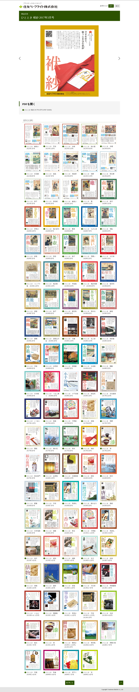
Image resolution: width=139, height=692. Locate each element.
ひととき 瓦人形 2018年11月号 (90, 340)
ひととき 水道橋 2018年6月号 (90, 367)
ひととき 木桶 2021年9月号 (108, 147)
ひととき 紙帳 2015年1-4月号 (69, 559)
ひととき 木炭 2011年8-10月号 (107, 614)
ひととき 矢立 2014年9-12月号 (88, 559)
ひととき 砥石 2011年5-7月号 (32, 644)
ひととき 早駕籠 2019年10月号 (71, 285)
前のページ (20, 58)
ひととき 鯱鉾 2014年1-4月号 (51, 587)
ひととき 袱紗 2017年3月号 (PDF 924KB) (38, 110)
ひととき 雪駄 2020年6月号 (108, 230)
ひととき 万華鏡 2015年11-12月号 (89, 532)
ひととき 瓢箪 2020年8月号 (70, 230)
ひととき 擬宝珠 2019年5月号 (71, 312)
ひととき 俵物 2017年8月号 (88, 422)
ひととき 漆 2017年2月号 (106, 450)
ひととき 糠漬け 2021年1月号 (71, 202)
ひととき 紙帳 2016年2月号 (51, 532)
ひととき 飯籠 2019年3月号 (108, 312)
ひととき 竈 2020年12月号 (89, 202)
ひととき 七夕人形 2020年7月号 (90, 230)
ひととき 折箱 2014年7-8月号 (107, 559)
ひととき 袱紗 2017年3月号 (88, 450)
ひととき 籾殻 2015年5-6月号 (51, 559)
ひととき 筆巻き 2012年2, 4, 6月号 (70, 614)
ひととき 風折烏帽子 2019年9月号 (90, 285)
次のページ (119, 58)
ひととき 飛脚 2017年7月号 (107, 422)
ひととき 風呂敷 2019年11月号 (52, 285)
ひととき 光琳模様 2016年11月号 (71, 477)
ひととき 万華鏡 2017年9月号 (70, 422)
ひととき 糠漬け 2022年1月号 (33, 148)
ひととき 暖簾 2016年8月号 (32, 504)
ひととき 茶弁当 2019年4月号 (90, 312)
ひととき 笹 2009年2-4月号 (88, 673)
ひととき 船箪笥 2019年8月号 (109, 285)
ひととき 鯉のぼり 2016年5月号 (90, 504)
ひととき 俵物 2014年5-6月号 (32, 587)
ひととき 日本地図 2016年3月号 (33, 532)
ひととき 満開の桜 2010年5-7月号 (109, 644)
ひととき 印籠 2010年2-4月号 (32, 673)
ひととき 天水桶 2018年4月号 (33, 395)
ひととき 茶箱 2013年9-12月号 (69, 587)
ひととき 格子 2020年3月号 (70, 257)
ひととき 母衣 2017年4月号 (69, 450)
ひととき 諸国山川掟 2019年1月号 (52, 340)
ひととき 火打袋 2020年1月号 (109, 257)
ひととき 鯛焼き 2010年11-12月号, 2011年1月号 (70, 645)
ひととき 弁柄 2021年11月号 (70, 148)
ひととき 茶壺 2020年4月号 (52, 257)
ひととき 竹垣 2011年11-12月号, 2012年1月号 (89, 615)
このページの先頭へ (121, 683)
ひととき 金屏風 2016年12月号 (52, 477)
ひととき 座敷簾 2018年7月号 (71, 367)
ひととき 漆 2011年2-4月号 (50, 644)
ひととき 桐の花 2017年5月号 (52, 450)
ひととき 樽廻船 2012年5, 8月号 (52, 614)
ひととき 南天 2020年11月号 (108, 202)
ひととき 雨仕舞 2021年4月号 (109, 175)
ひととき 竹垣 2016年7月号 (51, 504)
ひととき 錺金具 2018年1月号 (89, 395)
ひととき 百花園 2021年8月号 (33, 175)
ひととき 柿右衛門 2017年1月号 (33, 477)
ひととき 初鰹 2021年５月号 (89, 175)
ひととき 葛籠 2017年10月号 (51, 422)
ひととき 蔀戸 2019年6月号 (52, 312)
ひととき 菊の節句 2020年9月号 (53, 230)
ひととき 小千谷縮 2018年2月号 (71, 395)
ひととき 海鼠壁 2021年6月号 (71, 175)
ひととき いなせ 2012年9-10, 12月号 (33, 614)
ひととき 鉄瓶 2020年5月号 (33, 257)
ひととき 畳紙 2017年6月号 (32, 450)
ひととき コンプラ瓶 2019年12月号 (33, 285)
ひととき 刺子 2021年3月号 (33, 202)
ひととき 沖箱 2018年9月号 (33, 367)
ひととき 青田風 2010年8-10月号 (89, 644)
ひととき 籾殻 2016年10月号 (88, 477)
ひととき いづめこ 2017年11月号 (33, 422)
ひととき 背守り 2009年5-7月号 (70, 673)
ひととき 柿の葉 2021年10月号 (90, 148)
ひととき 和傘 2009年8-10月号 (51, 673)
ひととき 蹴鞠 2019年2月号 (33, 340)
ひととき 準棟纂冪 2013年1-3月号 (109, 587)
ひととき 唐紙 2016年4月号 (107, 504)
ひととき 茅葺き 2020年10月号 (33, 230)
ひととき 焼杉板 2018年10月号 (109, 340)
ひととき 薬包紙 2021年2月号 (52, 202)
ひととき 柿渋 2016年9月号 (107, 477)
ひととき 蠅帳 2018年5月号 (108, 367)
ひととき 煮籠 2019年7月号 (33, 312)
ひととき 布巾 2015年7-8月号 (32, 559)
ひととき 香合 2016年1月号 (69, 532)
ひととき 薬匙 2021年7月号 (52, 175)
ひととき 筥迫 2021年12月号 (52, 147)
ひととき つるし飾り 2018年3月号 (52, 395)
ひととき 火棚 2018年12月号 (70, 340)
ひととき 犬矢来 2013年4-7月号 (89, 587)
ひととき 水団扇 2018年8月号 (52, 367)
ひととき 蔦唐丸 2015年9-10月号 (108, 532)
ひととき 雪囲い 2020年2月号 (90, 257)
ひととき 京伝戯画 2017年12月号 (109, 395)
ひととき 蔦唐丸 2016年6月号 (70, 504)
